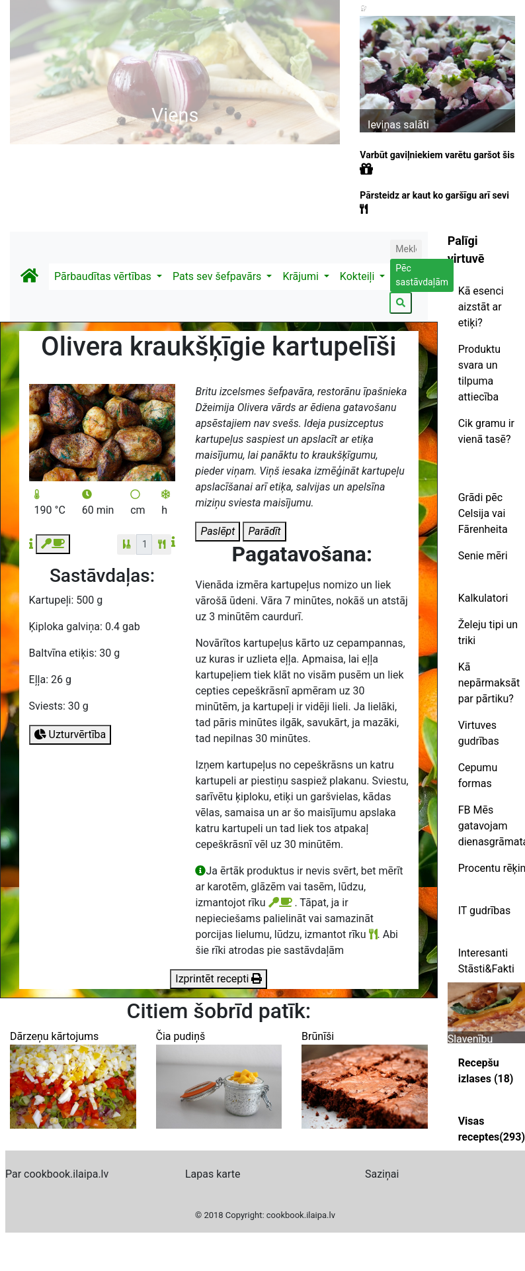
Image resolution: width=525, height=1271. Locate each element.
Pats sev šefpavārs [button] (218, 276)
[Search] (406, 249)
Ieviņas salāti (398, 124)
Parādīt (264, 531)
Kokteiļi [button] (358, 276)
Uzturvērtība (70, 734)
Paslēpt (217, 531)
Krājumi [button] (301, 276)
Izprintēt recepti (218, 978)
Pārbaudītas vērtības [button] (104, 276)
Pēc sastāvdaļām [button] (421, 275)
